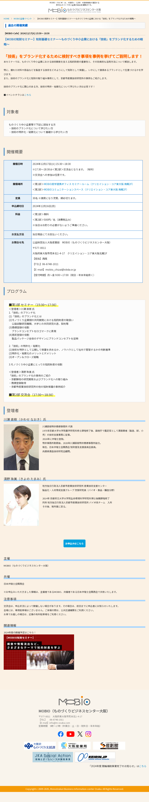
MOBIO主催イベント (23, 18)
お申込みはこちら (74, 543)
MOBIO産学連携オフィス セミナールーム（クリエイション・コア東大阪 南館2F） (89, 184)
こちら (27, 94)
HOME (6, 18)
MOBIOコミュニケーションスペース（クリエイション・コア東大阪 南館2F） (86, 189)
